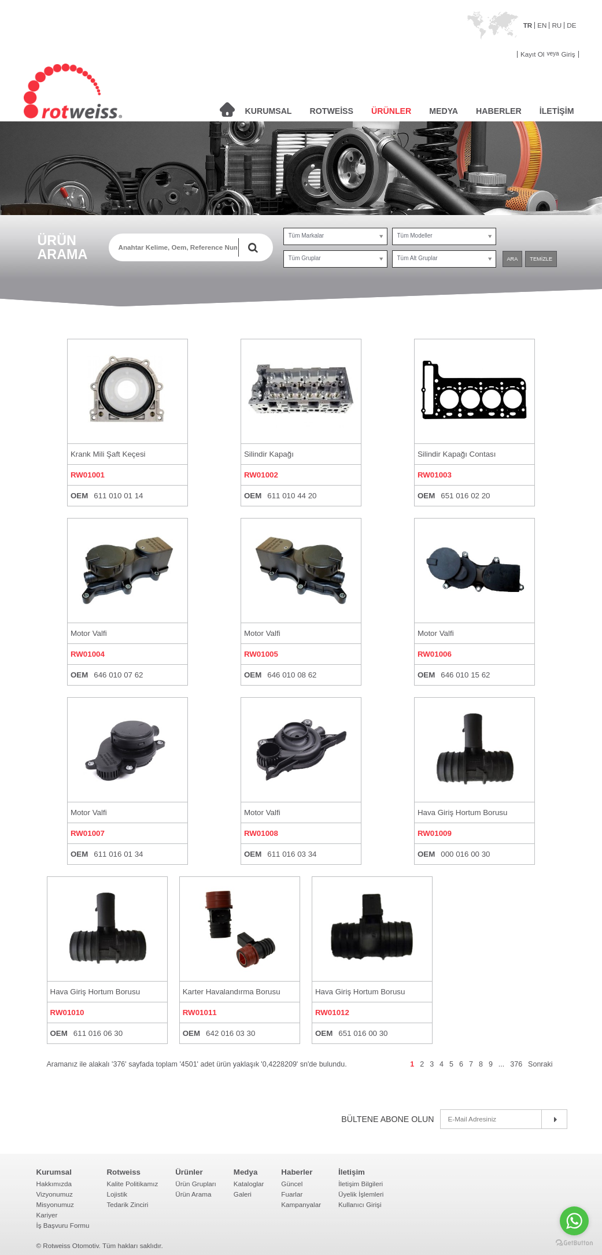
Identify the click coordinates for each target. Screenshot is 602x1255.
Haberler (296, 1172)
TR (528, 25)
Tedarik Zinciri (127, 1204)
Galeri (243, 1194)
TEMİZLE (541, 259)
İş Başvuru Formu (63, 1225)
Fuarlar (291, 1194)
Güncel (291, 1183)
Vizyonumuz (54, 1194)
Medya (245, 1172)
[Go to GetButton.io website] (574, 1243)
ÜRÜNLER (391, 111)
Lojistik (116, 1194)
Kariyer (47, 1215)
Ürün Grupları (195, 1183)
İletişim (351, 1172)
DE (571, 25)
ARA (512, 259)
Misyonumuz (55, 1204)
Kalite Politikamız (132, 1183)
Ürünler (188, 1172)
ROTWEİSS (332, 111)
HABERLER (499, 111)
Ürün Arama (193, 1194)
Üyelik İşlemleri (360, 1194)
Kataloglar (249, 1183)
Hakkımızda (54, 1183)
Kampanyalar (301, 1204)
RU (557, 25)
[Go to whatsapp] (574, 1220)
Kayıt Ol (532, 54)
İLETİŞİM (557, 111)
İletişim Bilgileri (360, 1183)
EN (541, 25)
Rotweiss (123, 1172)
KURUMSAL (268, 111)
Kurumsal (54, 1172)
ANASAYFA (227, 109)
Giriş (568, 54)
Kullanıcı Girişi (360, 1204)
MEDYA (443, 111)
